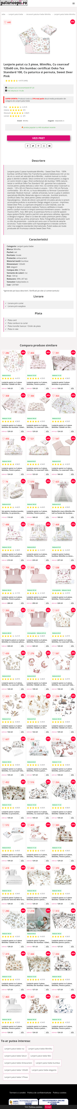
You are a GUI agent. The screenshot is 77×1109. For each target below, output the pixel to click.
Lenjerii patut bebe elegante (44, 1070)
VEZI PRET (38, 138)
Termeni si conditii (17, 1092)
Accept (48, 1107)
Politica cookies (59, 1092)
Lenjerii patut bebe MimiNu (64, 14)
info (22, 388)
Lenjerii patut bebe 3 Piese (16, 1077)
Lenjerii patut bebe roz (14, 1048)
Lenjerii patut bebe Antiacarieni (18, 1063)
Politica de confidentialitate (39, 1092)
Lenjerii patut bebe (16, 14)
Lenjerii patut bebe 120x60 (16, 1070)
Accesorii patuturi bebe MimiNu (38, 14)
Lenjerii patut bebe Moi (41, 1056)
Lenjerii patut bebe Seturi (15, 1056)
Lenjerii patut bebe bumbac (48, 1063)
